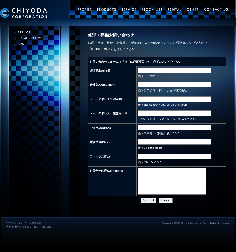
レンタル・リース (174, 10)
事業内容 (106, 10)
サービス (128, 10)
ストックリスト (152, 10)
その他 (192, 10)
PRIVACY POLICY (30, 38)
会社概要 (85, 10)
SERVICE (24, 32)
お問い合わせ (216, 10)
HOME (22, 44)
